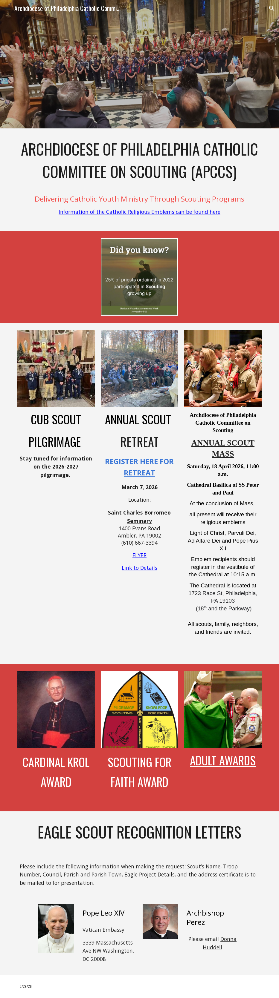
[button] (7, 8)
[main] (139, 180)
